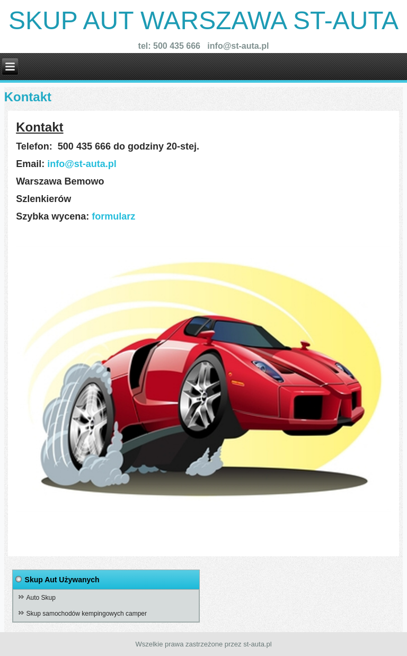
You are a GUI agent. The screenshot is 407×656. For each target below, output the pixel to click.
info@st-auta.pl (82, 164)
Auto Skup (41, 597)
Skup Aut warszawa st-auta (203, 20)
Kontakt (27, 97)
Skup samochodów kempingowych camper (86, 613)
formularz (115, 216)
